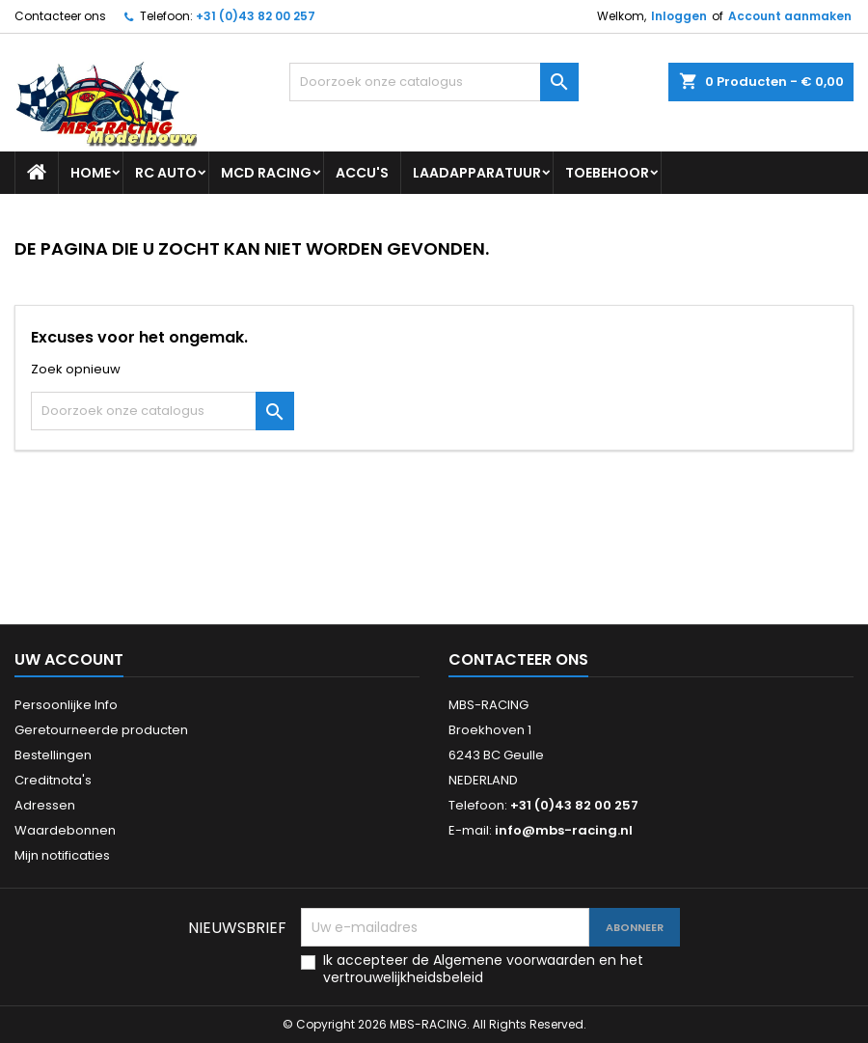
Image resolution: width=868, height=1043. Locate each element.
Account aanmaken (790, 16)
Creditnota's (53, 780)
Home (90, 172)
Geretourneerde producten (101, 730)
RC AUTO (166, 172)
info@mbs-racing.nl (564, 830)
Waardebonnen (65, 830)
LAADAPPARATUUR (477, 172)
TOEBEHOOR (607, 172)
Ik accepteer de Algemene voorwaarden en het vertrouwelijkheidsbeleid (483, 968)
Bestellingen (53, 755)
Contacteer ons (60, 16)
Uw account (68, 659)
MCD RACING (266, 172)
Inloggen (679, 16)
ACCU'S (362, 172)
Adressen (44, 805)
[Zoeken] (434, 82)
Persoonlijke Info (66, 705)
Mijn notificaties (62, 855)
